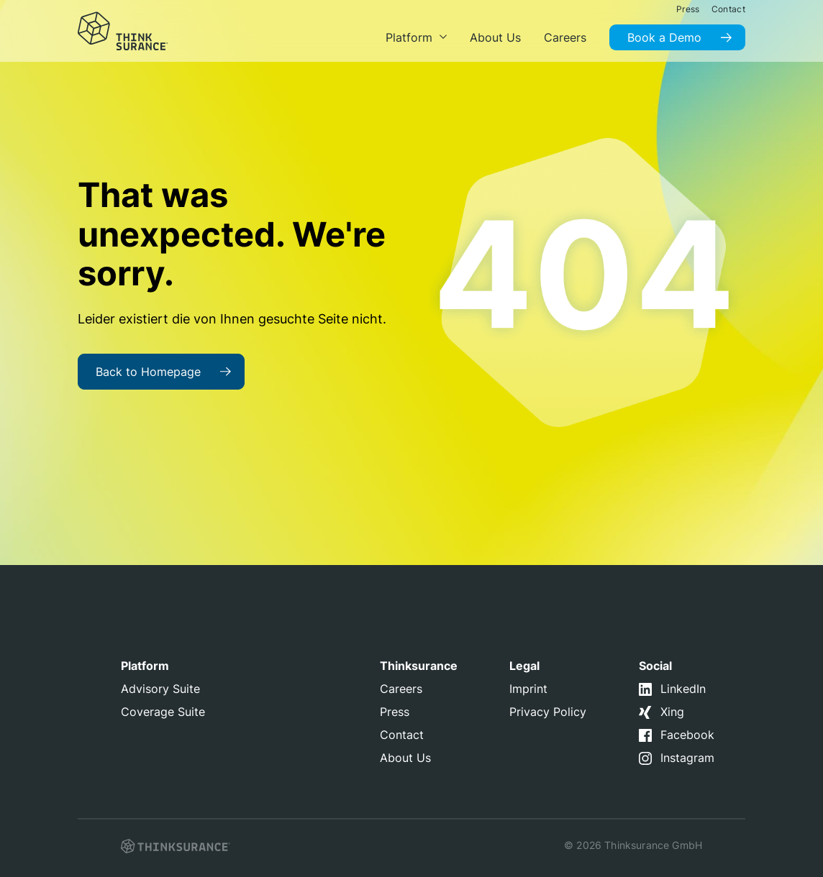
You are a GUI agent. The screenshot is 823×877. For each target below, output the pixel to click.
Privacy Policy (547, 711)
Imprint (528, 688)
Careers (401, 688)
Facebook (687, 734)
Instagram (687, 757)
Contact (402, 734)
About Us (405, 757)
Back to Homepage (148, 371)
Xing (672, 711)
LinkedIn (683, 688)
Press (394, 711)
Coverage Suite (163, 711)
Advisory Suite (160, 688)
